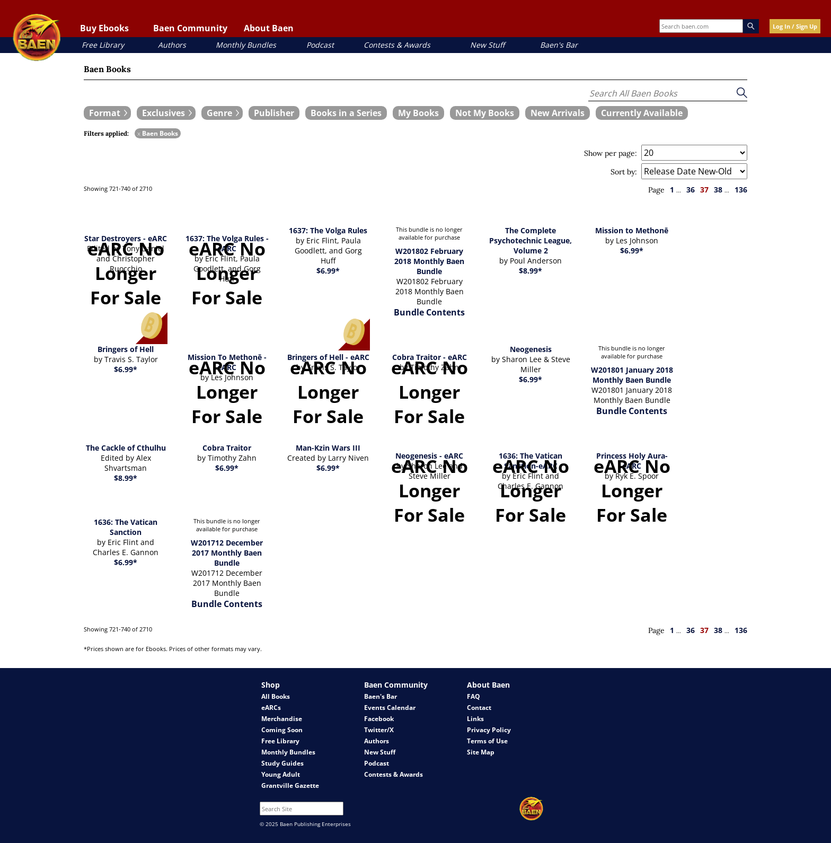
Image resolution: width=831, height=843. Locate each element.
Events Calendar (389, 707)
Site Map (480, 752)
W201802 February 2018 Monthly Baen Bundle (429, 261)
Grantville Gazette (290, 785)
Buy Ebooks (104, 28)
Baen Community (190, 28)
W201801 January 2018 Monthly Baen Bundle (632, 375)
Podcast (320, 45)
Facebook (379, 718)
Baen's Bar (559, 45)
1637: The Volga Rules (328, 230)
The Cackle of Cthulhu (126, 448)
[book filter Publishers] (274, 113)
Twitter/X (379, 729)
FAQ (473, 696)
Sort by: (624, 172)
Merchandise (281, 718)
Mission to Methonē (631, 230)
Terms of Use (487, 740)
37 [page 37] (704, 190)
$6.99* (328, 271)
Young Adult (280, 774)
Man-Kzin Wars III (328, 448)
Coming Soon (282, 729)
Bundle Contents (429, 312)
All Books (275, 696)
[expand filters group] (107, 113)
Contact (479, 707)
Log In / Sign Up (795, 26)
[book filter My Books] (418, 113)
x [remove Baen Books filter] (138, 133)
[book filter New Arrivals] (557, 113)
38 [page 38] (718, 190)
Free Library (103, 45)
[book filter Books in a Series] (346, 113)
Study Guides (282, 763)
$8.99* (530, 271)
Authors (172, 45)
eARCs (271, 707)
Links (475, 718)
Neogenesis (531, 349)
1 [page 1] (672, 190)
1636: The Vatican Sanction (125, 527)
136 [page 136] (741, 190)
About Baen (269, 28)
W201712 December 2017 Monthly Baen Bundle (227, 553)
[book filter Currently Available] (642, 113)
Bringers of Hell (126, 349)
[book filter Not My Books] (484, 113)
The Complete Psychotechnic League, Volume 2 (530, 240)
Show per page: (610, 153)
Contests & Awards (397, 45)
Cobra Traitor (226, 448)
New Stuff (487, 45)
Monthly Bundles (246, 45)
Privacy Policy (489, 729)
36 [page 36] (690, 190)
